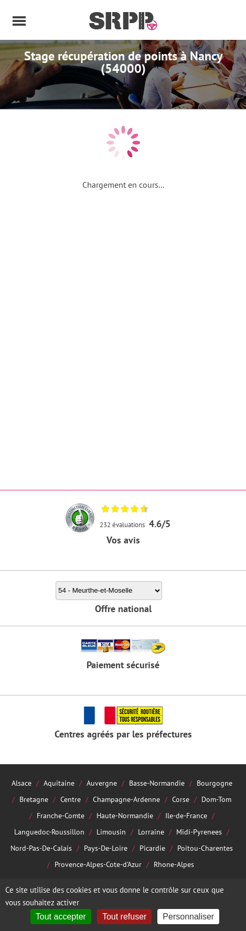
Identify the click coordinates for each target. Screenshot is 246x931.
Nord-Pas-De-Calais (41, 848)
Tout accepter (61, 916)
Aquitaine (59, 783)
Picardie (152, 848)
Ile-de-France (186, 815)
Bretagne (33, 799)
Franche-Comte (60, 815)
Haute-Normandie (125, 815)
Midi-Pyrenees (199, 832)
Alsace (21, 783)
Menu (19, 20)
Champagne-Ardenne (126, 799)
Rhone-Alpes (174, 864)
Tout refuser (124, 916)
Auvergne (102, 783)
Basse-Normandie (157, 783)
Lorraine (151, 832)
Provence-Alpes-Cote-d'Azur (98, 864)
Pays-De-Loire (105, 848)
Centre (70, 799)
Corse (180, 799)
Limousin (111, 832)
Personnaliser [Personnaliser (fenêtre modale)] (188, 916)
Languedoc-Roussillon (49, 832)
